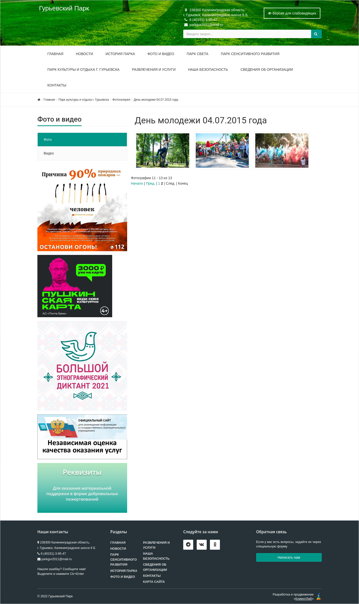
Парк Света (197, 54)
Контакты (56, 85)
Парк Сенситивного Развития (250, 54)
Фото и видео (160, 54)
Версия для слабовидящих (292, 13)
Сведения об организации (267, 70)
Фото (48, 140)
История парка (120, 54)
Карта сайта (154, 582)
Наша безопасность (208, 70)
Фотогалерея (121, 99)
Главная (55, 54)
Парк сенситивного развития (123, 559)
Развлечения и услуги (154, 70)
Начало (137, 183)
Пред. (150, 183)
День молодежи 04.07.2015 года (156, 99)
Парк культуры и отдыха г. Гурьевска (83, 70)
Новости (84, 54)
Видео (49, 153)
